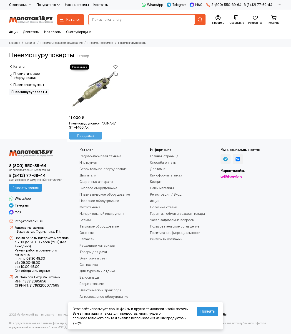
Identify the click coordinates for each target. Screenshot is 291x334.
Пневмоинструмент (100, 43)
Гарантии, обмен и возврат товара (177, 214)
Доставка (157, 169)
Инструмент (89, 163)
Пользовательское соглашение (174, 226)
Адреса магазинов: (30, 227)
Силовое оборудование (98, 188)
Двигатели (31, 32)
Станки (85, 220)
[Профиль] (218, 20)
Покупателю (48, 5)
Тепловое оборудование (99, 226)
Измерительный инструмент (102, 214)
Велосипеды (89, 277)
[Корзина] (274, 20)
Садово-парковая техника (100, 156)
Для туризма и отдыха (97, 271)
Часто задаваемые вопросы (172, 220)
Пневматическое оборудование (61, 43)
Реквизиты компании (166, 239)
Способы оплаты (163, 163)
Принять (207, 311)
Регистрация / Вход (166, 194)
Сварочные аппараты (96, 182)
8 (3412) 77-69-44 (258, 5)
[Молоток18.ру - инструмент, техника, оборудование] (31, 19)
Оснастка (87, 233)
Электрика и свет (93, 258)
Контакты (100, 5)
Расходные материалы (97, 245)
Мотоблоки (53, 32)
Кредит (156, 182)
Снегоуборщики (78, 32)
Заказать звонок (26, 188)
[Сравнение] (237, 20)
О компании (20, 5)
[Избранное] (255, 20)
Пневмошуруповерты (29, 92)
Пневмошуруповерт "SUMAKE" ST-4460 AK (92, 125)
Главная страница (164, 156)
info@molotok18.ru (29, 221)
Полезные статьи (163, 207)
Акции (13, 32)
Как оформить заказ (166, 175)
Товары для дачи (93, 252)
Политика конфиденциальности (175, 233)
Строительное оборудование (103, 169)
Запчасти (87, 239)
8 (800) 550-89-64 (223, 5)
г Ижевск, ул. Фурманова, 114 (38, 232)
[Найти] (200, 19)
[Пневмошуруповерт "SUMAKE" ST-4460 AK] (94, 88)
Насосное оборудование (99, 201)
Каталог (30, 43)
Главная (14, 43)
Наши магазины (77, 5)
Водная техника (92, 284)
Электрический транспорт (100, 290)
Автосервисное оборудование (104, 297)
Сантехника (89, 265)
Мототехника (90, 207)
